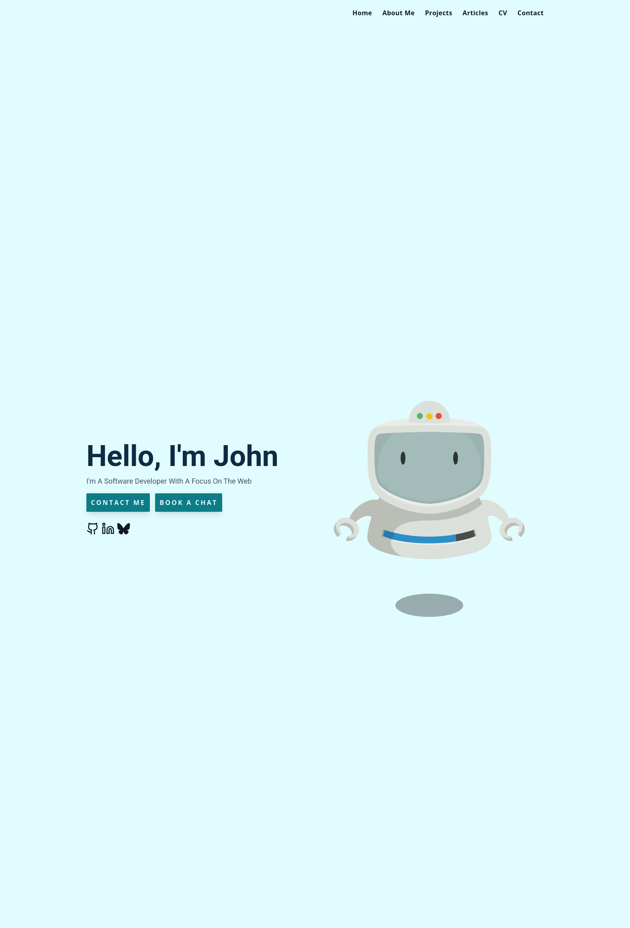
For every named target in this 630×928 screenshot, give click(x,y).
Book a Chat (188, 502)
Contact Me (118, 502)
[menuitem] (362, 13)
